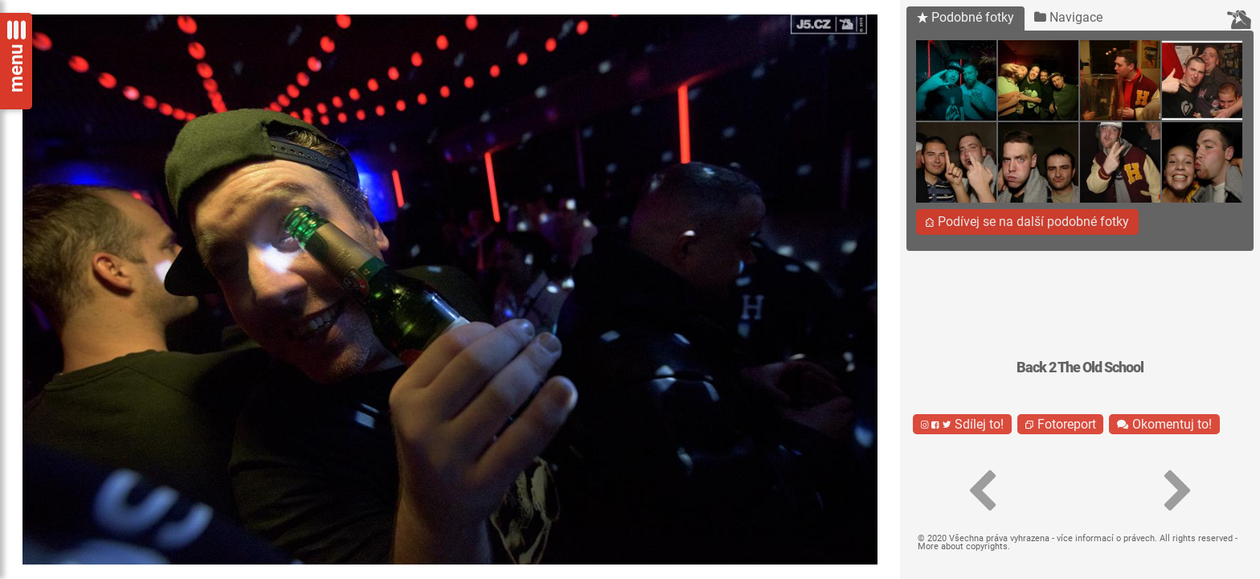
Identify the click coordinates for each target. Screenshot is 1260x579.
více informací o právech (1106, 538)
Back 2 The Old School (1080, 367)
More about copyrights (963, 546)
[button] (982, 491)
